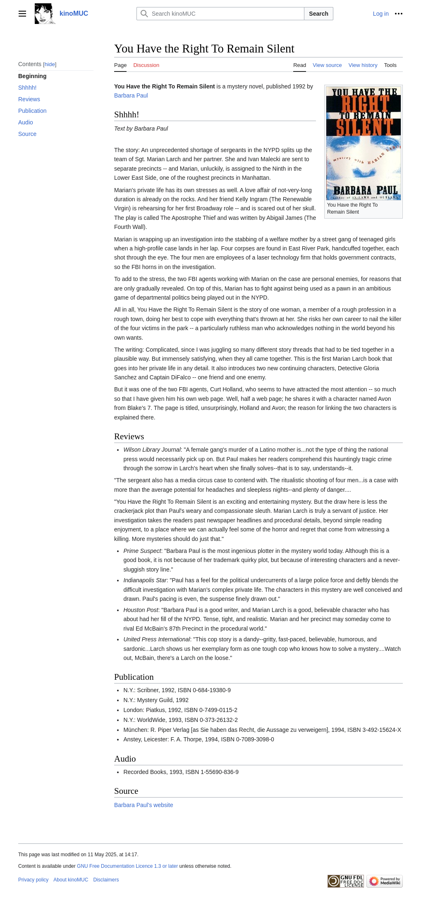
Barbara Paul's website (143, 805)
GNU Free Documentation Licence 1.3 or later (127, 866)
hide (50, 64)
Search (318, 13)
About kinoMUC (70, 880)
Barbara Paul (131, 95)
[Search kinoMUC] (220, 13)
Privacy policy (33, 880)
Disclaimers (106, 880)
